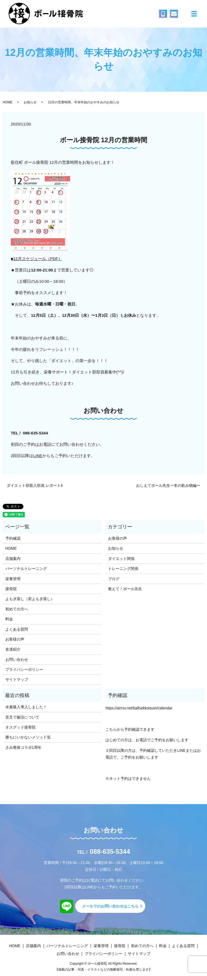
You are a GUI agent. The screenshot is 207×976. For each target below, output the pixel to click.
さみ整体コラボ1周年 (23, 747)
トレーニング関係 (123, 568)
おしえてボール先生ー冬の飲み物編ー (168, 485)
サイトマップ (16, 679)
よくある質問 (16, 629)
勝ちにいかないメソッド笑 (28, 737)
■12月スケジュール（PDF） (36, 258)
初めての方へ (16, 609)
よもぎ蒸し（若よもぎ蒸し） (29, 599)
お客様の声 (14, 639)
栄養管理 (12, 579)
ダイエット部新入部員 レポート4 (35, 485)
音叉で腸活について (22, 717)
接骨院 (11, 589)
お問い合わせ (16, 659)
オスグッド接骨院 (20, 727)
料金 (9, 619)
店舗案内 (12, 558)
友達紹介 (12, 649)
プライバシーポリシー (24, 669)
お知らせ (30, 102)
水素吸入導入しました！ (26, 707)
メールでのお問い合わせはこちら (110, 906)
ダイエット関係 (121, 558)
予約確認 (12, 538)
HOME (7, 102)
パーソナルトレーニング (26, 568)
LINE (37, 455)
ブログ (113, 579)
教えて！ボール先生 (125, 589)
